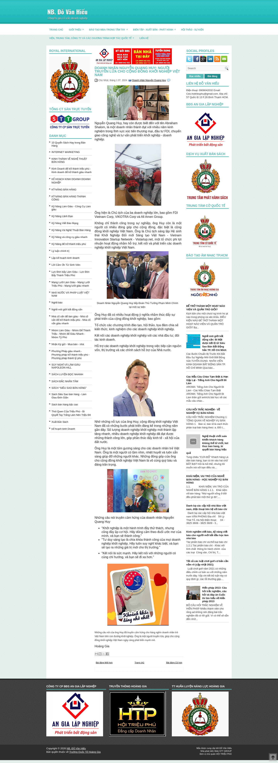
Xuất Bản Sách (60, 421)
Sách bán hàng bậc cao (65, 404)
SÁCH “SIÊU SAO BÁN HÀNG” (69, 387)
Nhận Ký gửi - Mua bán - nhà (68, 344)
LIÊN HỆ (143, 38)
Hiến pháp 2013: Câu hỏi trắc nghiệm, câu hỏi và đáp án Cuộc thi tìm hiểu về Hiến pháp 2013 (214, 594)
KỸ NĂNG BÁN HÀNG (64, 189)
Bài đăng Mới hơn (104, 662)
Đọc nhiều (195, 76)
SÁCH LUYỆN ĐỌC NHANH (67, 374)
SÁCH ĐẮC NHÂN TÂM (65, 381)
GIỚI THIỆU (77, 28)
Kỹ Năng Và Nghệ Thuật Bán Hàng (71, 230)
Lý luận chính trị (60, 251)
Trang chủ (139, 662)
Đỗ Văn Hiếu (226, 748)
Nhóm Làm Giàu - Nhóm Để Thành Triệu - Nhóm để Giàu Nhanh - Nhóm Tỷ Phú (71, 334)
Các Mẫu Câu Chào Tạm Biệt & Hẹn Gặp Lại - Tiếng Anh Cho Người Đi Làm (207, 380)
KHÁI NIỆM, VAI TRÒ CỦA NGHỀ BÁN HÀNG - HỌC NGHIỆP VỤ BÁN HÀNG (207, 479)
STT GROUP (225, 751)
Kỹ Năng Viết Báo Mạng (65, 223)
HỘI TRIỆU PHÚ (224, 754)
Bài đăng (212, 76)
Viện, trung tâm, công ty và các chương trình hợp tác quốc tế (92, 37)
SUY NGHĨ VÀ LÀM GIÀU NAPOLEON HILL (66, 366)
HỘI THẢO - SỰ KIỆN (192, 29)
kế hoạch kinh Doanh (63, 428)
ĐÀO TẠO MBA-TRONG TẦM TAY (109, 28)
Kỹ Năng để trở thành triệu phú (69, 244)
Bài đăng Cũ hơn (174, 662)
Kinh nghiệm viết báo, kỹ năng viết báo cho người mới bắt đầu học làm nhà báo (207, 535)
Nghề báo (57, 302)
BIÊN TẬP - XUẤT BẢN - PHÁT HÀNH (155, 28)
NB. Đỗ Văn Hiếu (67, 11)
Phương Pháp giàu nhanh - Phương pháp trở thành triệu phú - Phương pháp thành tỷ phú (71, 355)
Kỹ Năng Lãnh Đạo (62, 216)
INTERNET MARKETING (66, 152)
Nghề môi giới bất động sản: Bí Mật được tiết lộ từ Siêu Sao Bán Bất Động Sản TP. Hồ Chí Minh (214, 343)
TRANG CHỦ (56, 29)
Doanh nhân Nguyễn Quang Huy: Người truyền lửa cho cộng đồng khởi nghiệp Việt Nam (137, 71)
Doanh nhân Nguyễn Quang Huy (149, 80)
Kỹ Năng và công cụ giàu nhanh (69, 237)
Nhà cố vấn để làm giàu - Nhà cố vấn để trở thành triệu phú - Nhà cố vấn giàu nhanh (71, 320)
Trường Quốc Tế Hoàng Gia (85, 751)
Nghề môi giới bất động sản (67, 309)
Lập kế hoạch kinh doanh (66, 257)
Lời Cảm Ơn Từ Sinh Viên (66, 264)
